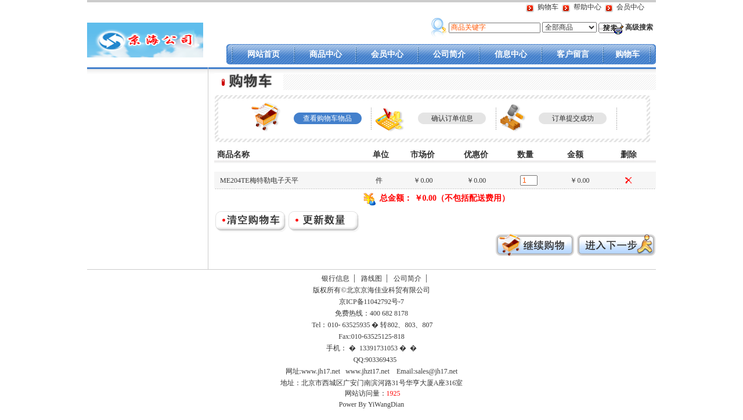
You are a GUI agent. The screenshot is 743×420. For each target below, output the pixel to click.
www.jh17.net (320, 371)
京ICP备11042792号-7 (370, 302)
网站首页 (263, 54)
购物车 (548, 7)
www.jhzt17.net (367, 371)
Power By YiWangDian (372, 404)
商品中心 (325, 54)
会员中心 (630, 7)
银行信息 (335, 278)
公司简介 (449, 54)
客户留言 (573, 54)
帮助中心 (587, 7)
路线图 (371, 278)
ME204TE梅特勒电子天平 (259, 180)
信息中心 (511, 54)
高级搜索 (639, 27)
